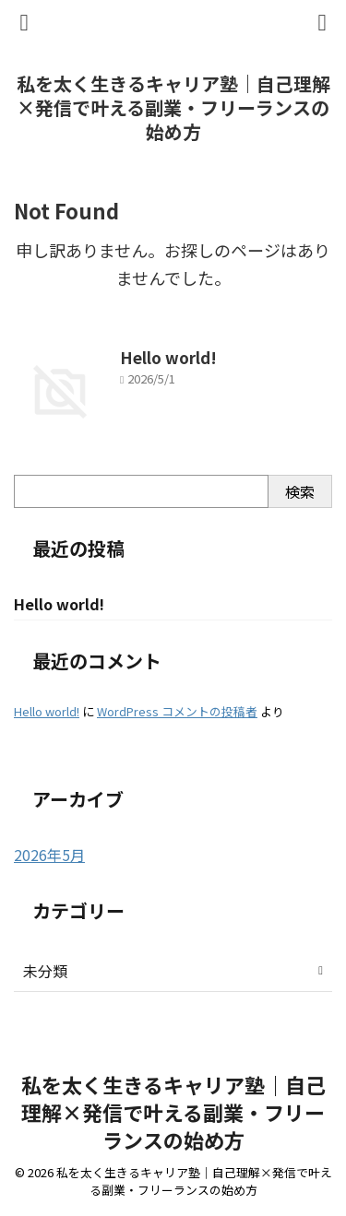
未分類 (45, 971)
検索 (300, 491)
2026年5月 (49, 855)
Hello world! (168, 357)
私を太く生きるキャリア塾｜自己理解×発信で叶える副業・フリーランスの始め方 (173, 107)
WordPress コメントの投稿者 (177, 711)
